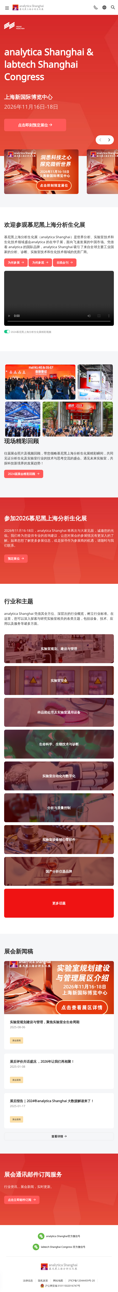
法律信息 (28, 1280)
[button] (100, 139)
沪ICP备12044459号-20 (81, 1280)
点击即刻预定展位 (35, 125)
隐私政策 (43, 1280)
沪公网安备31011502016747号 (60, 1286)
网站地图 (58, 1280)
